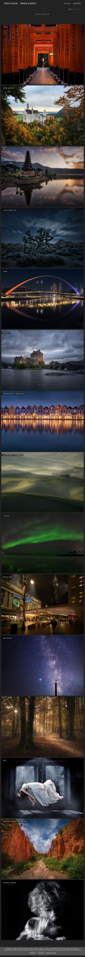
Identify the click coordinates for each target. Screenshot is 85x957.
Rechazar (41, 953)
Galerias (67, 4)
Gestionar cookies (51, 953)
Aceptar (32, 953)
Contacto (77, 4)
